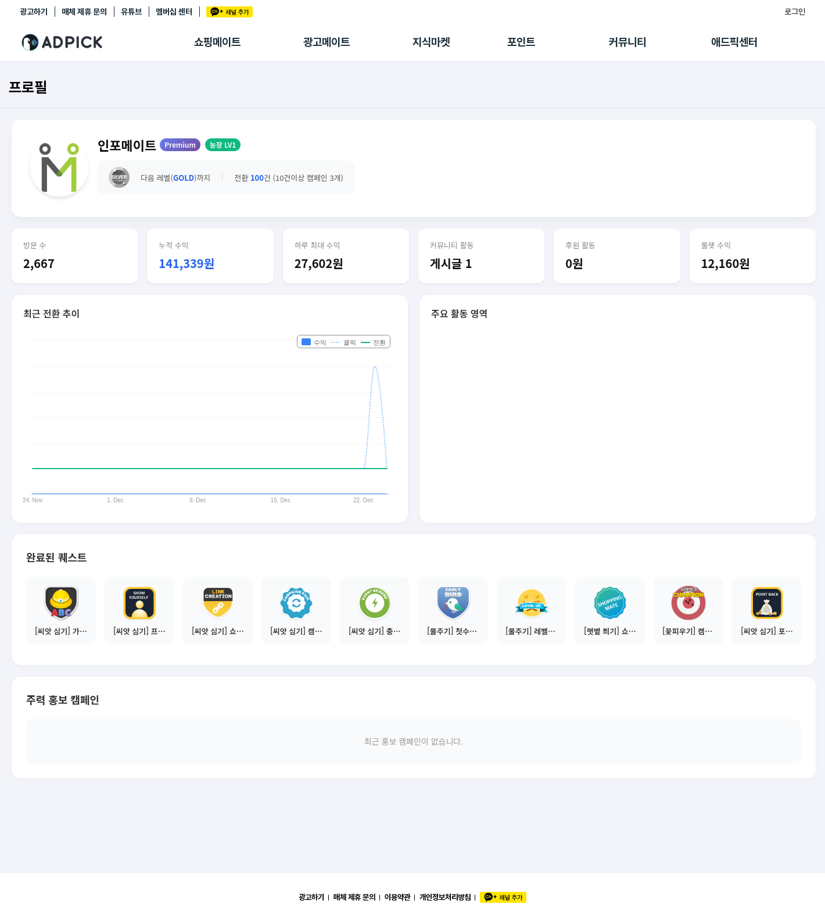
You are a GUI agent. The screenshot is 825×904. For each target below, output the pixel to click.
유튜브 (131, 11)
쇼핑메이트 (217, 42)
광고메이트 (326, 42)
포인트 (521, 42)
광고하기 (34, 11)
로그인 (794, 12)
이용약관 (397, 897)
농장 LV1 (223, 144)
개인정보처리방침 (445, 897)
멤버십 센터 (174, 11)
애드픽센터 (734, 42)
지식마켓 (431, 42)
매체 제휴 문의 (84, 11)
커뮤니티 (627, 42)
